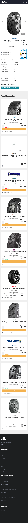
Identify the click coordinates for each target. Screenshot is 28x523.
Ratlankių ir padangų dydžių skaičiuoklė (8, 489)
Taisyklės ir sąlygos (4, 484)
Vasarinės (3, 461)
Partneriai (3, 515)
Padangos (3, 458)
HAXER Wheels (3, 492)
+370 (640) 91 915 (6, 87)
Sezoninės (3, 463)
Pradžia (2, 5)
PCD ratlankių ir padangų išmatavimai (8, 497)
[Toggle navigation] (26, 2)
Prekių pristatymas (4, 479)
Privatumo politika (4, 487)
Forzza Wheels (3, 495)
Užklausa (15, 87)
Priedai (2, 471)
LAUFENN (14, 380)
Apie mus (2, 512)
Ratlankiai (3, 453)
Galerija (2, 503)
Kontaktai (3, 510)
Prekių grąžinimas (4, 481)
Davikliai (2, 455)
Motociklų (3, 469)
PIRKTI (14, 128)
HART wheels (3, 500)
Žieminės (2, 466)
